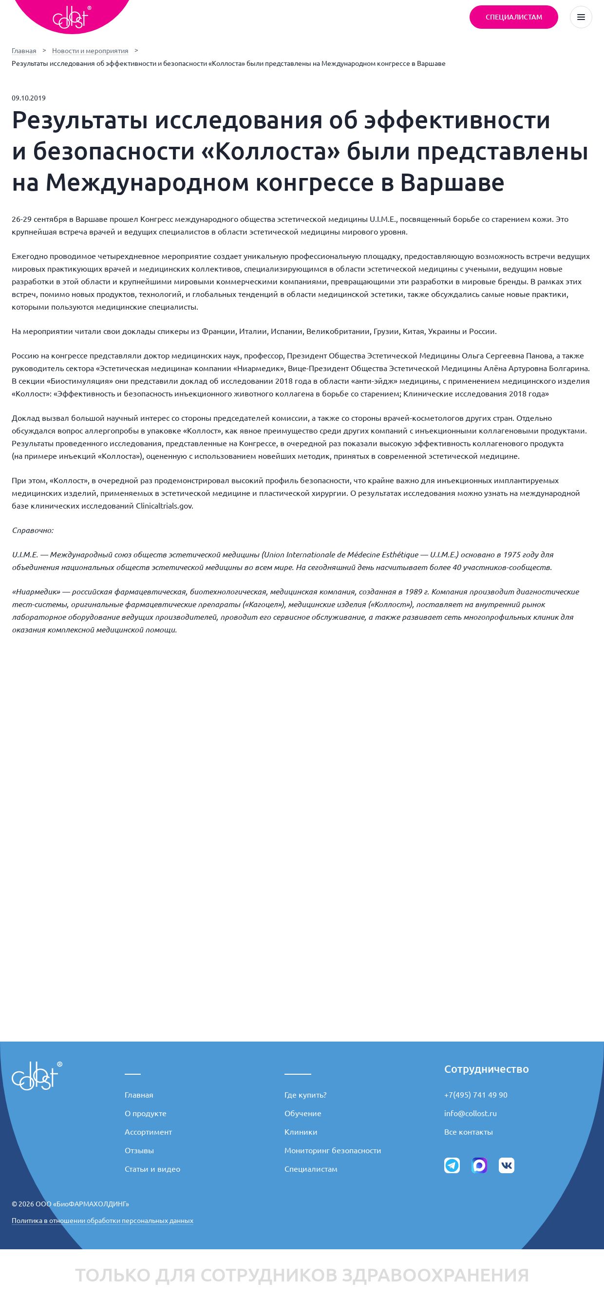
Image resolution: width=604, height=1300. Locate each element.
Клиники (301, 1131)
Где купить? (305, 1094)
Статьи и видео (152, 1168)
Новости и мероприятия (90, 51)
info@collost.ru (470, 1113)
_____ (297, 1069)
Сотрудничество (486, 1069)
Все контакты (468, 1131)
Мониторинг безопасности (332, 1150)
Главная (24, 51)
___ (133, 1069)
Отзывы (139, 1150)
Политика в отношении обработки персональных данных (102, 1220)
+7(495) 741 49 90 (476, 1094)
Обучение (302, 1113)
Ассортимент (148, 1131)
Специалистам (311, 1168)
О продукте (146, 1113)
